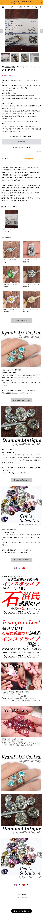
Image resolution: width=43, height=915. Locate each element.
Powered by (21, 897)
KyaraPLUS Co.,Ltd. (21, 400)
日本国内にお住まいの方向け (21, 147)
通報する (39, 151)
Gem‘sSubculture (21, 560)
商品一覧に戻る (21, 320)
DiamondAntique (21, 480)
